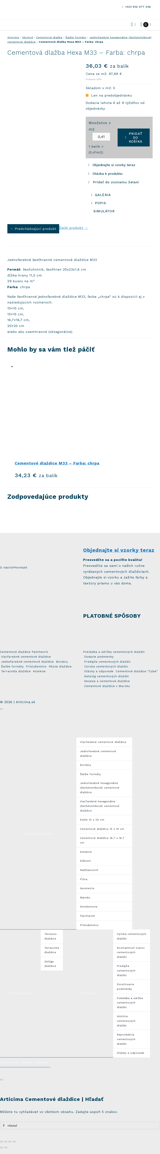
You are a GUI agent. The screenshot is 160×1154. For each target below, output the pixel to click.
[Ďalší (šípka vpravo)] (5, 1147)
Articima (13, 37)
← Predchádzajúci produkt (33, 229)
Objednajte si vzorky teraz (118, 550)
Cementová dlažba (49, 37)
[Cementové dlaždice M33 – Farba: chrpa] (84, 409)
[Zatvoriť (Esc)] (1, 1141)
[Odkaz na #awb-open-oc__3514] (12, 25)
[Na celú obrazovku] (9, 1141)
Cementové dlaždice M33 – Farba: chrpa (57, 463)
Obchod (27, 37)
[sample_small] (90, 591)
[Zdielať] (5, 1141)
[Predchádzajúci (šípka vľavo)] (1, 1147)
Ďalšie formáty (75, 37)
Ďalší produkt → (73, 228)
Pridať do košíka (133, 137)
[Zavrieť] (1, 709)
